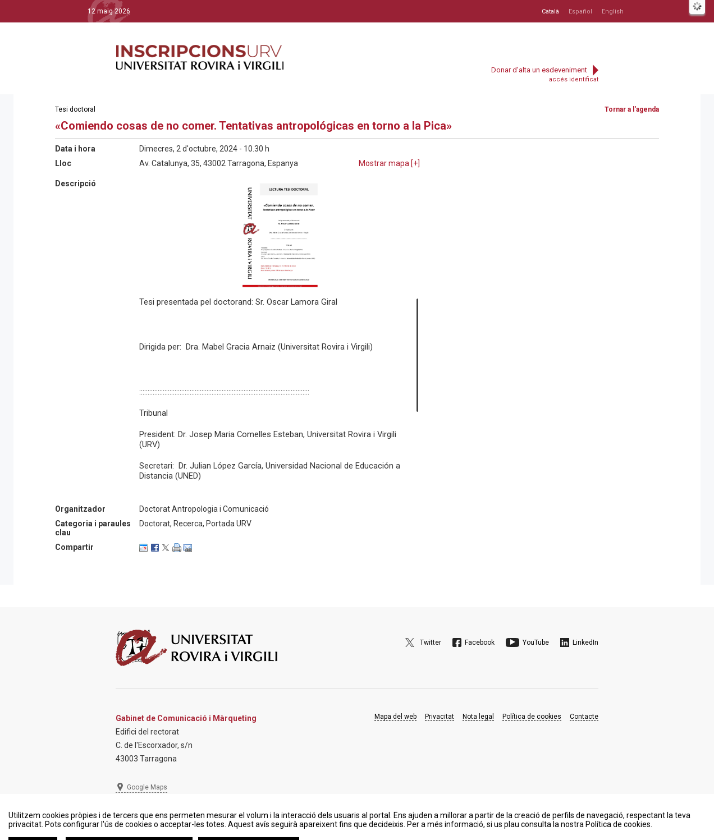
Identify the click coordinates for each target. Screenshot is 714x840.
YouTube (536, 642)
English (613, 11)
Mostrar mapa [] (389, 163)
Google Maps (147, 787)
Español (580, 11)
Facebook (480, 642)
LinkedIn (585, 642)
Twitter (430, 642)
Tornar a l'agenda (632, 109)
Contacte (584, 716)
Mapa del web (395, 716)
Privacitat (439, 716)
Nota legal (478, 716)
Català (550, 11)
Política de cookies (531, 716)
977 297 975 (146, 815)
